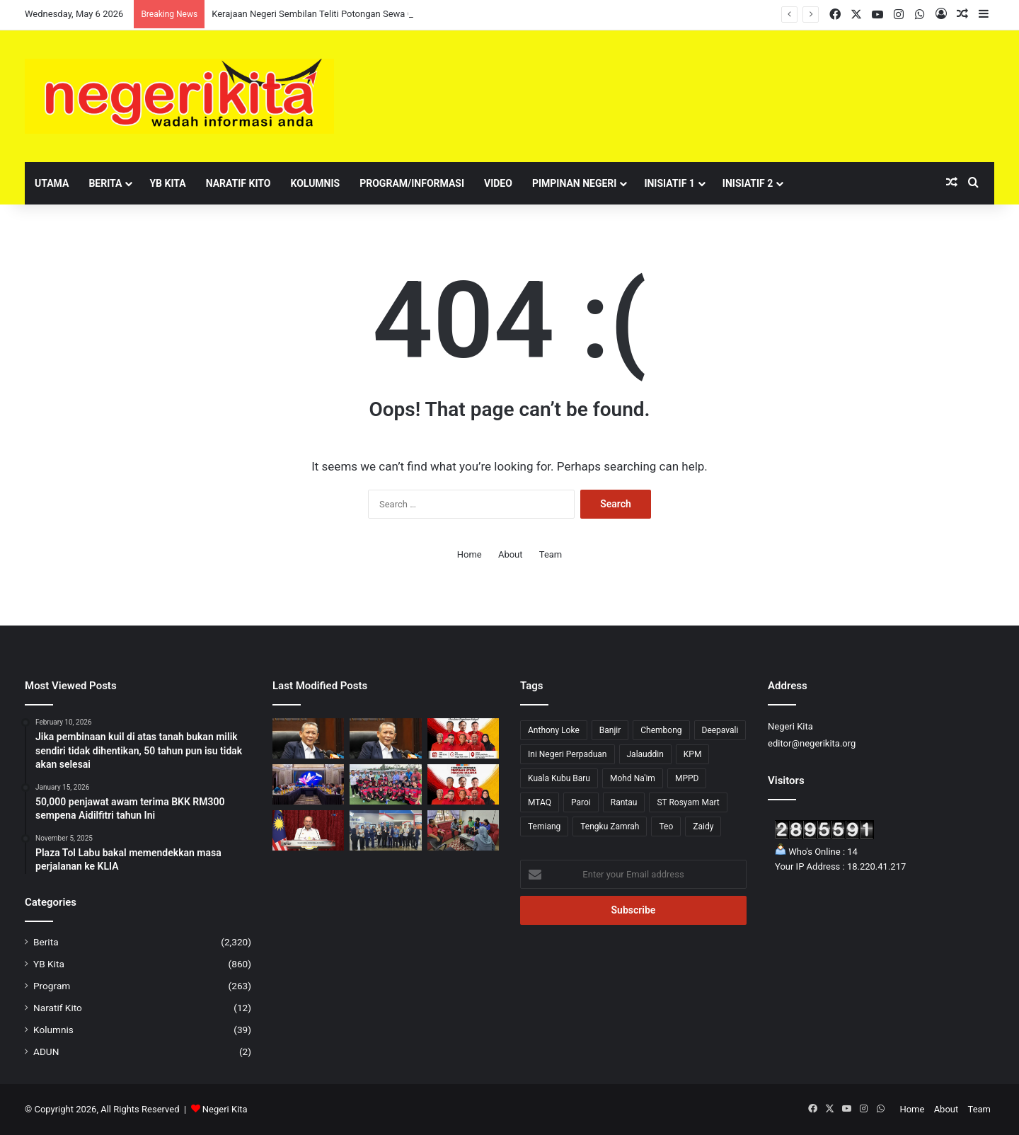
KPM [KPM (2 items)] (693, 754)
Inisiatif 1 (669, 183)
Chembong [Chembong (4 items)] (660, 730)
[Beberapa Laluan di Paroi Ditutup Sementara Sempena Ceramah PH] (463, 784)
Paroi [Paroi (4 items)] (581, 802)
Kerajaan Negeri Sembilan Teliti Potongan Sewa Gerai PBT (330, 13)
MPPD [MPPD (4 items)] (687, 778)
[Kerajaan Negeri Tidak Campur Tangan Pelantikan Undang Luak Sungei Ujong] (308, 738)
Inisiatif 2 (747, 183)
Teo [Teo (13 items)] (666, 826)
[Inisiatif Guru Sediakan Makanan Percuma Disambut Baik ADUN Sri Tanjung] (463, 830)
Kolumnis (315, 183)
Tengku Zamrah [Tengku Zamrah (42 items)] (609, 826)
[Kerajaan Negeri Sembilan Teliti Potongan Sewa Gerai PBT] (385, 738)
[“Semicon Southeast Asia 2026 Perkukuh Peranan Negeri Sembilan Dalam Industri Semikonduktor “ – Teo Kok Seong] (385, 830)
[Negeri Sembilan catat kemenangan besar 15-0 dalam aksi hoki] (385, 784)
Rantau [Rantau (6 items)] (624, 802)
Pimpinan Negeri (574, 183)
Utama (52, 183)
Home (469, 554)
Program (51, 985)
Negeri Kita (225, 1109)
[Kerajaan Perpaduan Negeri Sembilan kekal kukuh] (308, 784)
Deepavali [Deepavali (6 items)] (720, 730)
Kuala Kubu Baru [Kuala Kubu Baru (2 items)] (559, 778)
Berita (105, 183)
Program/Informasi (411, 183)
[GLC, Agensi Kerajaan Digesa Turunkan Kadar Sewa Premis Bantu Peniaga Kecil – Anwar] (308, 830)
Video (498, 183)
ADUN (46, 1051)
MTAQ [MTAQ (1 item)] (539, 802)
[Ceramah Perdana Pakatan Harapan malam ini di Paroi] (463, 738)
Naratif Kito (238, 183)
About (510, 554)
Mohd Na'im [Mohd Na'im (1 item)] (632, 778)
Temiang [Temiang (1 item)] (544, 826)
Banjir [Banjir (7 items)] (610, 730)
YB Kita (167, 183)
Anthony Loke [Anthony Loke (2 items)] (554, 730)
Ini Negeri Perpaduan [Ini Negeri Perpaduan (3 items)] (567, 754)
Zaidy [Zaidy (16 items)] (703, 826)
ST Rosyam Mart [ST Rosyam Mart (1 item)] (688, 802)
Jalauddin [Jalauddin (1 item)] (645, 754)
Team (551, 554)
